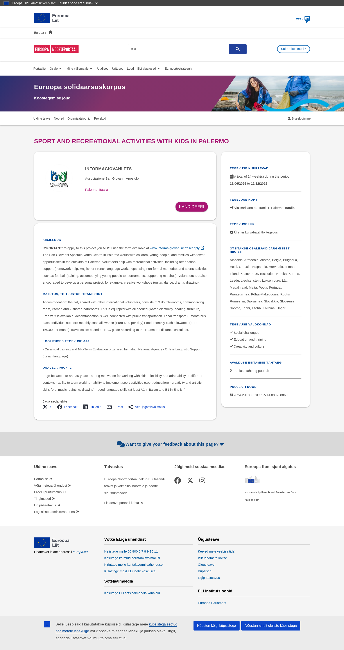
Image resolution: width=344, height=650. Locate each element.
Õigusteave (208, 539)
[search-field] (187, 49)
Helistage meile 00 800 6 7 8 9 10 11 (131, 551)
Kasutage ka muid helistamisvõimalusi (132, 558)
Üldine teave (45, 467)
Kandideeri (191, 207)
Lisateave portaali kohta (121, 503)
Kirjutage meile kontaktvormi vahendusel (133, 564)
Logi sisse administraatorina (54, 512)
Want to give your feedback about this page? (171, 444)
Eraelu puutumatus (48, 492)
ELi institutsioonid (215, 591)
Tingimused (42, 498)
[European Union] (52, 547)
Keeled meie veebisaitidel (216, 551)
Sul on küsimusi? (293, 49)
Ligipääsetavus (45, 505)
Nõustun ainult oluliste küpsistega (271, 625)
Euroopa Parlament (212, 603)
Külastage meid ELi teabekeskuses (129, 571)
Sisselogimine (301, 118)
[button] (48, 407)
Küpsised (204, 571)
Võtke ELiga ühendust (125, 539)
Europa (39, 32)
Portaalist (41, 479)
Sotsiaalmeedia (118, 581)
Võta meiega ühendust (50, 485)
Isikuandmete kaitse (212, 558)
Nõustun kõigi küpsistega (216, 625)
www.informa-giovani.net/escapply (175, 248)
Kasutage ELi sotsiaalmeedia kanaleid (132, 593)
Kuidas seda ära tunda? (78, 3)
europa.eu (80, 552)
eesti (303, 18)
